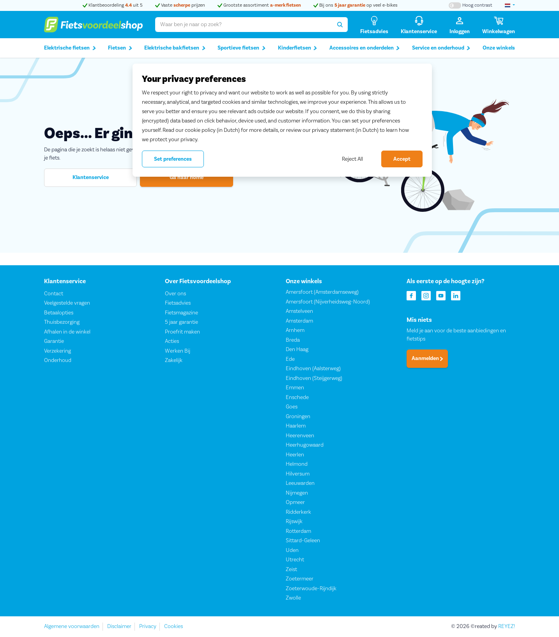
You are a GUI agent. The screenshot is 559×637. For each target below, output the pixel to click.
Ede (290, 359)
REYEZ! (506, 626)
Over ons (175, 293)
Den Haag (297, 349)
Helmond (297, 464)
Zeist (291, 569)
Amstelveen (299, 311)
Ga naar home (186, 177)
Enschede (297, 397)
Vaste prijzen (180, 5)
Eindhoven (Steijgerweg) (314, 378)
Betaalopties (58, 312)
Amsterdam (299, 321)
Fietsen (120, 48)
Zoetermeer (299, 579)
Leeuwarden (300, 483)
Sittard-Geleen (303, 541)
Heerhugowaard (305, 445)
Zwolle (293, 598)
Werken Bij (177, 351)
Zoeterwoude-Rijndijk (311, 588)
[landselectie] (510, 5)
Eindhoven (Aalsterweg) (313, 369)
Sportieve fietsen (241, 48)
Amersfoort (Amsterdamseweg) (322, 292)
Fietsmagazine (181, 312)
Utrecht (295, 560)
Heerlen (295, 454)
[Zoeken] (340, 24)
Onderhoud (57, 360)
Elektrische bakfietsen (174, 48)
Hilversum (298, 473)
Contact (53, 293)
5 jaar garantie (181, 322)
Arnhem (295, 330)
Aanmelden (427, 358)
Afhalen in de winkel (67, 331)
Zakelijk (173, 360)
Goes (291, 407)
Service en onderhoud (441, 48)
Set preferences (173, 159)
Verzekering (57, 351)
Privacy (147, 626)
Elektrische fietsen (70, 48)
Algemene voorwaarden (71, 626)
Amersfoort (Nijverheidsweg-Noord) (328, 301)
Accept (401, 159)
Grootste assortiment (259, 5)
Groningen (298, 416)
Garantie (54, 341)
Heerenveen (300, 435)
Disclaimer (119, 626)
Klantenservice (91, 177)
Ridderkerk (298, 512)
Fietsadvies (178, 303)
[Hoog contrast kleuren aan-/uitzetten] (470, 5)
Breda (293, 340)
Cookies (173, 626)
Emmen (295, 388)
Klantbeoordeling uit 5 (113, 5)
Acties (172, 341)
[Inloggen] (459, 25)
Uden (292, 550)
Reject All (352, 159)
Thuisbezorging (62, 322)
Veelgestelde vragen (67, 303)
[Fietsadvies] (374, 25)
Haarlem (296, 426)
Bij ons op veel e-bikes (355, 5)
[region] (282, 120)
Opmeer (295, 502)
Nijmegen (297, 493)
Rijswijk (294, 521)
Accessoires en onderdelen (364, 48)
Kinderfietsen (297, 48)
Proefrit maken (182, 331)
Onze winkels (499, 47)
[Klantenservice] (419, 25)
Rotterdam (298, 531)
